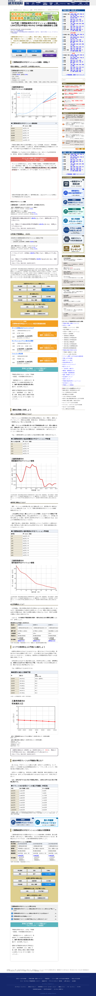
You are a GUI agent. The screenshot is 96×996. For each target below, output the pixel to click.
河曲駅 (20, 296)
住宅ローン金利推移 (68, 333)
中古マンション (86, 4)
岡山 (77, 26)
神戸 (34, 289)
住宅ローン (33, 4)
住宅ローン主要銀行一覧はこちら (71, 288)
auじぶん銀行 (74, 291)
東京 (71, 16)
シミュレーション (38, 4)
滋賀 (73, 24)
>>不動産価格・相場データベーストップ (75, 74)
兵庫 (74, 23)
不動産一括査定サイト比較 (70, 352)
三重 (80, 21)
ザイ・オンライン (71, 986)
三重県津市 (27, 313)
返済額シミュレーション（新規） (72, 327)
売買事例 (34, 55)
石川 (77, 19)
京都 (77, 23)
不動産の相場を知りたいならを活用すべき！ (74, 90)
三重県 (31, 9)
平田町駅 (20, 300)
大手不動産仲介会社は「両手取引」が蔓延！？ (74, 86)
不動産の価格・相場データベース (35, 978)
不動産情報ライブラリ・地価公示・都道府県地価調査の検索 (33, 642)
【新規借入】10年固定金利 (70, 337)
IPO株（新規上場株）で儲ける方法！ (72, 400)
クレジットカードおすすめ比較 (70, 402)
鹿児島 (76, 30)
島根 (74, 26)
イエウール (74, 281)
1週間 (80, 148)
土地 (27, 307)
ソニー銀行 (74, 305)
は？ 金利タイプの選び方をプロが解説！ (74, 94)
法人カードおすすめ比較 (69, 406)
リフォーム (63, 3)
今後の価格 (34, 51)
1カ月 (84, 148)
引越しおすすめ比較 (76, 978)
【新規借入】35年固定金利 (70, 339)
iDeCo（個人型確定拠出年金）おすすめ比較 (73, 398)
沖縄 (80, 30)
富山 (74, 19)
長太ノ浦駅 (34, 300)
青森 (75, 14)
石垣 (34, 286)
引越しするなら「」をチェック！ (73, 101)
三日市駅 (48, 296)
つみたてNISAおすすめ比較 (69, 396)
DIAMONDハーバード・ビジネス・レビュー (47, 986)
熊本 (80, 29)
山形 (73, 15)
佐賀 (74, 29)
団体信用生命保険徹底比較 (70, 348)
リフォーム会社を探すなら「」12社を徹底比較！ (74, 105)
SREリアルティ (74, 268)
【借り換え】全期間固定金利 (70, 346)
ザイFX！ (79, 986)
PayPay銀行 (74, 296)
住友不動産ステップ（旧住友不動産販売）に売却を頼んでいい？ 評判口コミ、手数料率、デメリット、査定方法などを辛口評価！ (75, 130)
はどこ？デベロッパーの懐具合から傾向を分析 (74, 109)
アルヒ (74, 310)
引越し (68, 3)
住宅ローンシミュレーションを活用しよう (74, 98)
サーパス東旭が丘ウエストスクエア (23, 328)
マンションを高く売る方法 (70, 354)
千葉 (81, 16)
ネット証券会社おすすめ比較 (70, 392)
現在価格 (19, 51)
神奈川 (74, 16)
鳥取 (71, 26)
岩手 (78, 14)
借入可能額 (19, 55)
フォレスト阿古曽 (17, 353)
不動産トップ (27, 4)
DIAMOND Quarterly (37, 989)
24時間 (77, 148)
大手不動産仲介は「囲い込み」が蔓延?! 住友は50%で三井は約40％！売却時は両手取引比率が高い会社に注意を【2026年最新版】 (75, 118)
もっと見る (48, 289)
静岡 (74, 21)
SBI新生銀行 (74, 301)
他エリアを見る (49, 55)
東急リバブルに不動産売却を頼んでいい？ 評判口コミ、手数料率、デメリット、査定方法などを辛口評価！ (75, 136)
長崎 (77, 29)
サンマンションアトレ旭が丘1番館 (22, 341)
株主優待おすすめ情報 (68, 394)
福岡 (71, 29)
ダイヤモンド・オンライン (20, 986)
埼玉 (78, 16)
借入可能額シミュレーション (70, 329)
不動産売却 (51, 4)
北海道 (71, 14)
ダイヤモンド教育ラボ (58, 989)
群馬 (76, 17)
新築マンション (80, 4)
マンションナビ (74, 277)
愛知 (71, 21)
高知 (80, 27)
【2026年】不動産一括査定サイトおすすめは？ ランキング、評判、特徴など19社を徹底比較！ (75, 142)
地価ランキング (57, 4)
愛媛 (77, 27)
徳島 (71, 27)
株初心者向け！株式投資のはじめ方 (71, 390)
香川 (74, 27)
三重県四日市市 (41, 313)
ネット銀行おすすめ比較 (69, 408)
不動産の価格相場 (45, 4)
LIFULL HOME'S (74, 273)
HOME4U (74, 264)
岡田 (20, 289)
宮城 (81, 14)
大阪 (71, 23)
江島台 (48, 286)
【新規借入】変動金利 (69, 335)
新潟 (71, 19)
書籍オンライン (62, 986)
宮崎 (73, 30)
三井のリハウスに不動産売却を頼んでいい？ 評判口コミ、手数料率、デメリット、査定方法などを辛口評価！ (75, 124)
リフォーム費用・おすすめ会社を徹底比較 (60, 978)
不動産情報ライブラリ (25, 861)
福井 (80, 19)
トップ (11, 9)
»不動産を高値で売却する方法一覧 (77, 284)
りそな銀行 (74, 314)
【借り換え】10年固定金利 (70, 344)
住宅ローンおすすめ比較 (21, 978)
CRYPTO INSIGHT (47, 989)
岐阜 (77, 21)
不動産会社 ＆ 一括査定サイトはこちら (73, 256)
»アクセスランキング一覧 (79, 146)
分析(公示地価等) (49, 51)
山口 (83, 26)
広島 (80, 26)
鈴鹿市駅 (34, 296)
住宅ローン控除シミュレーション (72, 331)
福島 (76, 15)
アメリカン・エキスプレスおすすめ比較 (72, 404)
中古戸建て (41, 307)
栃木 (73, 17)
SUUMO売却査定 (74, 259)
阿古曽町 (20, 286)
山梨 (73, 22)
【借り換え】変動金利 (69, 341)
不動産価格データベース (17, 9)
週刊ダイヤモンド (32, 986)
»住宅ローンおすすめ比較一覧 (78, 318)
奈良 (80, 23)
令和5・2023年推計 (26, 696)
